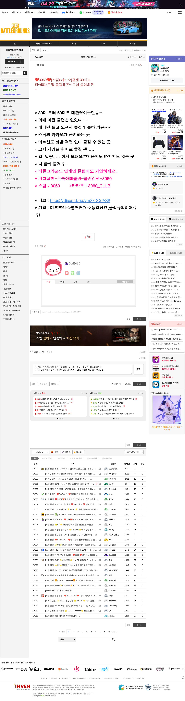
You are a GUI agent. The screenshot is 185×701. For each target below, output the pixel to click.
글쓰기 (139, 445)
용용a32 (112, 550)
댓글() (139, 65)
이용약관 (65, 679)
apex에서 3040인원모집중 (61, 616)
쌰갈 (110, 524)
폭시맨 (111, 484)
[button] (57, 418)
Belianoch (112, 601)
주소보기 (35, 50)
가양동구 (112, 514)
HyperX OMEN (9, 293)
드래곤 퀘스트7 (9, 315)
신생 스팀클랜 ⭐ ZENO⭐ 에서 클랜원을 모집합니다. (72, 509)
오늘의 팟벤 (8, 238)
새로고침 (142, 352)
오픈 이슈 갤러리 (10, 229)
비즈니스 (54, 679)
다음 (113, 631)
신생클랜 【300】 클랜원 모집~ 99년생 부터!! (69, 535)
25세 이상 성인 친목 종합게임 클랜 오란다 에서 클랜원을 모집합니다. (79, 484)
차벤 (5, 271)
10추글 (67, 452)
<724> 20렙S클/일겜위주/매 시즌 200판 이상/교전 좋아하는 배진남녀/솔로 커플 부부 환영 (87, 606)
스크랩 (111, 247)
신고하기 (119, 247)
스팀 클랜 (61, 458)
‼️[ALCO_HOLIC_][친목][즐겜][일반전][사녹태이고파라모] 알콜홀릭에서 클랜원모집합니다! (87, 570)
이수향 (111, 530)
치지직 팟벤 (8, 106)
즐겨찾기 (79, 452)
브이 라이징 (8, 297)
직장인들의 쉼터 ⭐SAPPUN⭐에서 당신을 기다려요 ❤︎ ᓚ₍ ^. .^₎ (76, 530)
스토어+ (180, 91)
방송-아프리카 (76, 458)
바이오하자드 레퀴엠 (11, 310)
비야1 (111, 540)
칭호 (88, 282)
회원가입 (8, 67)
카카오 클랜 (47, 458)
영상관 (6, 183)
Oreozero (112, 590)
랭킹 (75, 282)
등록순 (42, 352)
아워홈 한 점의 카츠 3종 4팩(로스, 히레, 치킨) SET (167, 344)
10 (109, 631)
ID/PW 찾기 (20, 67)
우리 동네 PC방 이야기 (12, 188)
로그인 (168, 12)
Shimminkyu (113, 606)
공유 (105, 247)
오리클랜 (112, 545)
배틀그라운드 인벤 (14, 50)
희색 (110, 575)
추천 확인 (137, 247)
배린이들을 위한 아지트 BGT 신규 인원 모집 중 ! (70, 575)
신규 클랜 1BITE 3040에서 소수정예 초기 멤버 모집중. (72, 489)
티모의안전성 (114, 535)
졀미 (110, 611)
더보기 (78, 273)
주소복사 (35, 312)
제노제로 (112, 509)
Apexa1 (111, 616)
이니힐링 (72, 273)
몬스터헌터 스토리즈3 (12, 306)
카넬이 (111, 595)
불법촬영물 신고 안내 (111, 679)
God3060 (37, 57)
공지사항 (140, 679)
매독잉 (111, 504)
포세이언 (112, 580)
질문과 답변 (8, 153)
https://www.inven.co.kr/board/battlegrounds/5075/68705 (62, 312)
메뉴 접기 (125, 281)
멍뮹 (110, 560)
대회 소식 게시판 (10, 124)
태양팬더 (112, 479)
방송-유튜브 (107, 458)
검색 (25, 73)
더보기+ (84, 393)
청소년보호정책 (94, 679)
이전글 (54, 384)
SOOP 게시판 (8, 111)
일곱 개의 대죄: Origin (11, 302)
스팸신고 (128, 247)
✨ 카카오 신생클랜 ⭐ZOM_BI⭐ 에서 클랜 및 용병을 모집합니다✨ (80, 601)
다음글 (42, 384)
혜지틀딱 (112, 565)
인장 (48, 282)
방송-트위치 (92, 458)
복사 (44, 50)
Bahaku (111, 519)
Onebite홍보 (113, 489)
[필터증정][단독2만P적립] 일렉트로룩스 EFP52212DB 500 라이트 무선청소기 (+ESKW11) (167, 339)
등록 (138, 369)
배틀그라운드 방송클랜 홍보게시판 (132, 50)
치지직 (6, 267)
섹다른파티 (113, 474)
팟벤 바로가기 (8, 262)
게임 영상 (7, 289)
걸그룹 (6, 276)
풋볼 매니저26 (8, 319)
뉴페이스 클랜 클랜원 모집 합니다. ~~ (66, 479)
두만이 (111, 499)
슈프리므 (112, 585)
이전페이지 (116, 384)
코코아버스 (113, 469)
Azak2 (111, 494)
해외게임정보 (8, 284)
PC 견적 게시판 (9, 246)
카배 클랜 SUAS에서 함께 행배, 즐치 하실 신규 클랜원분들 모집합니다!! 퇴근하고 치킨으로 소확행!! (92, 474)
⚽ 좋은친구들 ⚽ (58, 590)
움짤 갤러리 (8, 175)
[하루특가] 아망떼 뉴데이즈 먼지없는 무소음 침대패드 (167, 329)
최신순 (49, 352)
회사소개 (44, 679)
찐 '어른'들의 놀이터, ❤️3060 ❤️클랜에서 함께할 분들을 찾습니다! (77, 555)
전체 (35, 458)
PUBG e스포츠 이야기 (12, 162)
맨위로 (128, 384)
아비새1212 (113, 570)
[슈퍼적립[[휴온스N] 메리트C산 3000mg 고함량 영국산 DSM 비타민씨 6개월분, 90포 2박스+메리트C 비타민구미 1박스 (167, 334)
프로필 (62, 282)
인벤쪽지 (67, 273)
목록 (132, 65)
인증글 (56, 452)
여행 (5, 280)
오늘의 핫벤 (8, 233)
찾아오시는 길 (128, 679)
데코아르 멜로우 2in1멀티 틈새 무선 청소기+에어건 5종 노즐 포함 (167, 349)
